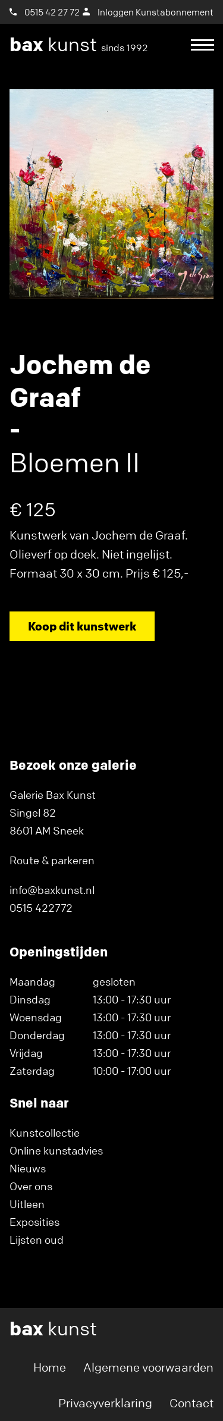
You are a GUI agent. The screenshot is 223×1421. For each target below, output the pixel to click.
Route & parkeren (52, 860)
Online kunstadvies (56, 1150)
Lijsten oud (37, 1239)
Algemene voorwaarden (148, 1367)
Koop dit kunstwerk (82, 626)
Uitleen (27, 1203)
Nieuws (28, 1168)
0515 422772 (41, 907)
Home (49, 1367)
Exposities (34, 1221)
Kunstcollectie (45, 1132)
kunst (79, 44)
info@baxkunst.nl (52, 889)
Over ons (31, 1186)
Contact (191, 1402)
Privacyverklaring (105, 1402)
